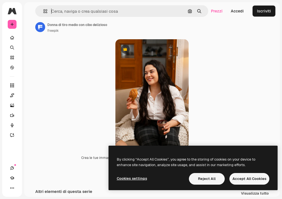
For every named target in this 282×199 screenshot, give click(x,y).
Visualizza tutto (255, 194)
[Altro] (12, 188)
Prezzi (217, 11)
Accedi (237, 11)
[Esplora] (12, 67)
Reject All (207, 178)
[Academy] (12, 178)
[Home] (12, 37)
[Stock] (12, 57)
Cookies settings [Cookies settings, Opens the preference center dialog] (132, 178)
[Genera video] (15, 115)
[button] (43, 11)
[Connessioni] (12, 168)
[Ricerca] (12, 47)
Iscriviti (264, 11)
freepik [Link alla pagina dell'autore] (53, 30)
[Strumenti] (12, 85)
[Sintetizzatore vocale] (15, 125)
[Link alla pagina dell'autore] (40, 27)
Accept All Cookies (249, 178)
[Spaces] (15, 95)
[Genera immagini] (15, 105)
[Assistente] (15, 135)
